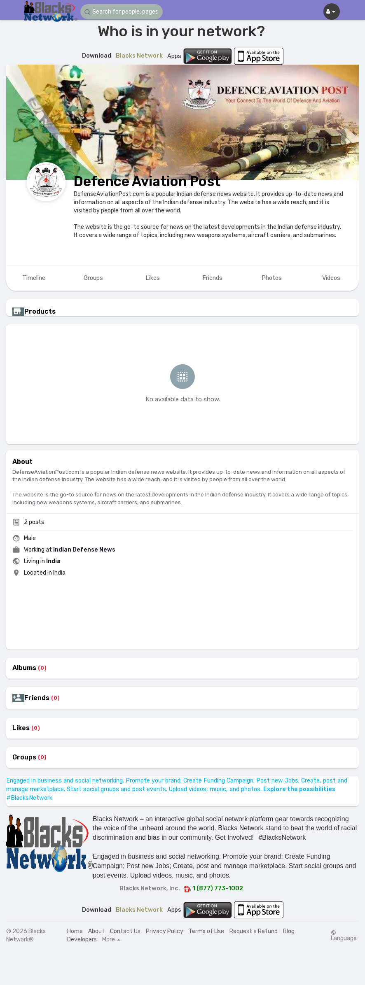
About (96, 931)
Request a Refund (253, 931)
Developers (82, 939)
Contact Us (125, 931)
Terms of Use (206, 931)
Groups (24, 757)
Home (75, 931)
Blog (289, 931)
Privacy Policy (164, 931)
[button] (121, 11)
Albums (24, 668)
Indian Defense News (84, 549)
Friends (36, 698)
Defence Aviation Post (147, 181)
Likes (21, 728)
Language (344, 935)
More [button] (111, 940)
